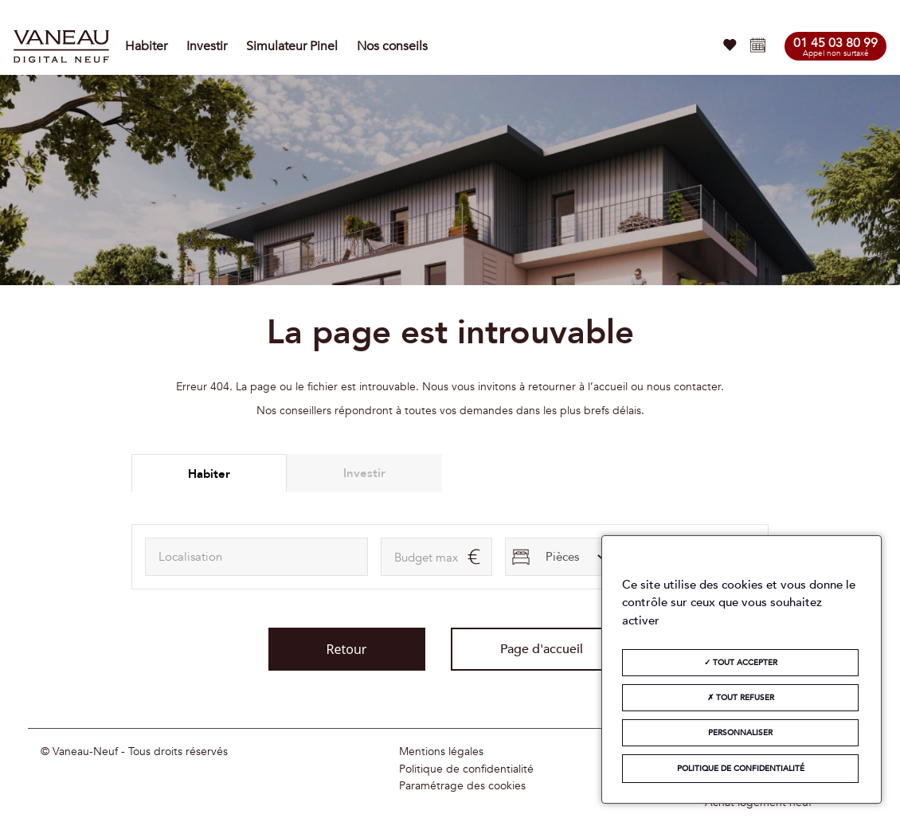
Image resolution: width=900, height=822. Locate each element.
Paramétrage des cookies (462, 786)
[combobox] (256, 557)
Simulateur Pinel (292, 46)
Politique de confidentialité (466, 769)
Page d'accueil (541, 649)
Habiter (146, 46)
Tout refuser (740, 697)
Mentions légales (441, 752)
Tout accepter (740, 662)
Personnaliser (740, 732)
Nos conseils (392, 46)
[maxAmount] (436, 557)
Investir (206, 46)
